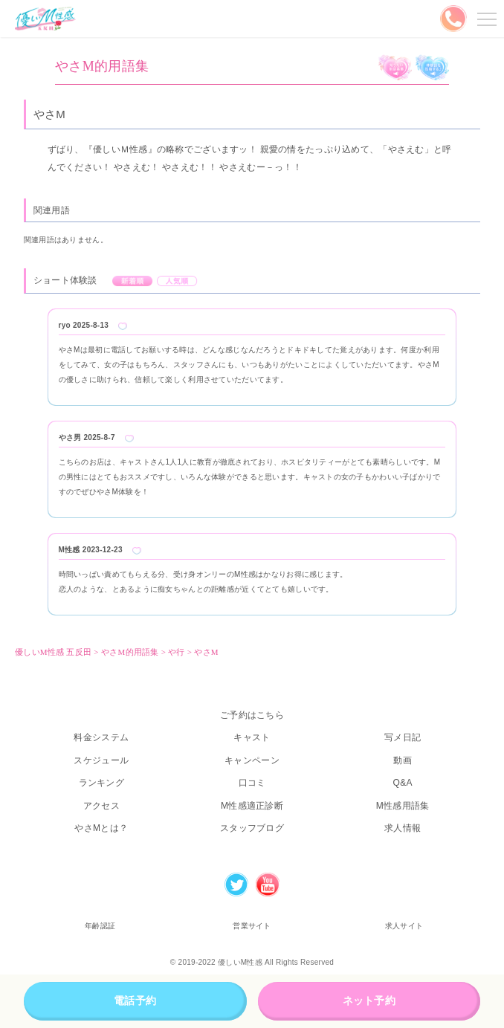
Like (122, 326)
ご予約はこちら (252, 715)
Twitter (236, 884)
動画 (402, 760)
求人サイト (404, 926)
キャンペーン (252, 760)
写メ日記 (402, 737)
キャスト (251, 737)
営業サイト (252, 926)
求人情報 (402, 828)
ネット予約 (369, 1000)
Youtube (268, 884)
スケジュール (101, 760)
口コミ (252, 783)
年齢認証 (100, 926)
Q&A (403, 783)
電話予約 (135, 1000)
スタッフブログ (252, 828)
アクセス (101, 806)
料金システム (101, 737)
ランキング (101, 783)
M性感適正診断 (252, 806)
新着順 (132, 281)
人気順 (177, 281)
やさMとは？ (101, 828)
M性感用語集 (403, 806)
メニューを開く (485, 18)
